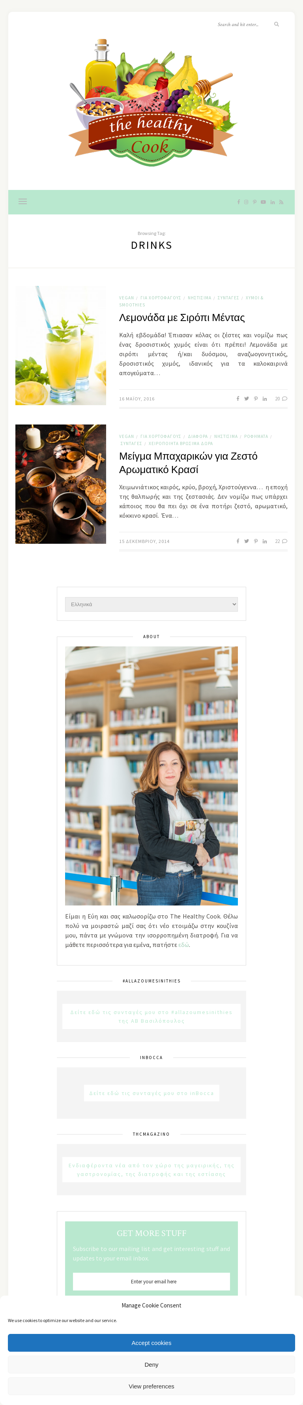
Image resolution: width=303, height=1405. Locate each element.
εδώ (183, 945)
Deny (151, 1364)
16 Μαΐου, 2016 (137, 399)
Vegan (126, 298)
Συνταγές (228, 298)
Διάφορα (198, 436)
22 (281, 541)
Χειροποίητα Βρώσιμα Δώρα (181, 443)
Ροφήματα (256, 436)
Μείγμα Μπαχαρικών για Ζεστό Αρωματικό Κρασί (188, 463)
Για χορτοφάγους (160, 298)
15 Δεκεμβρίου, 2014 (144, 541)
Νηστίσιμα (199, 298)
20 (281, 398)
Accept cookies (152, 1342)
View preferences (151, 1386)
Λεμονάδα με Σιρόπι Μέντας (182, 318)
